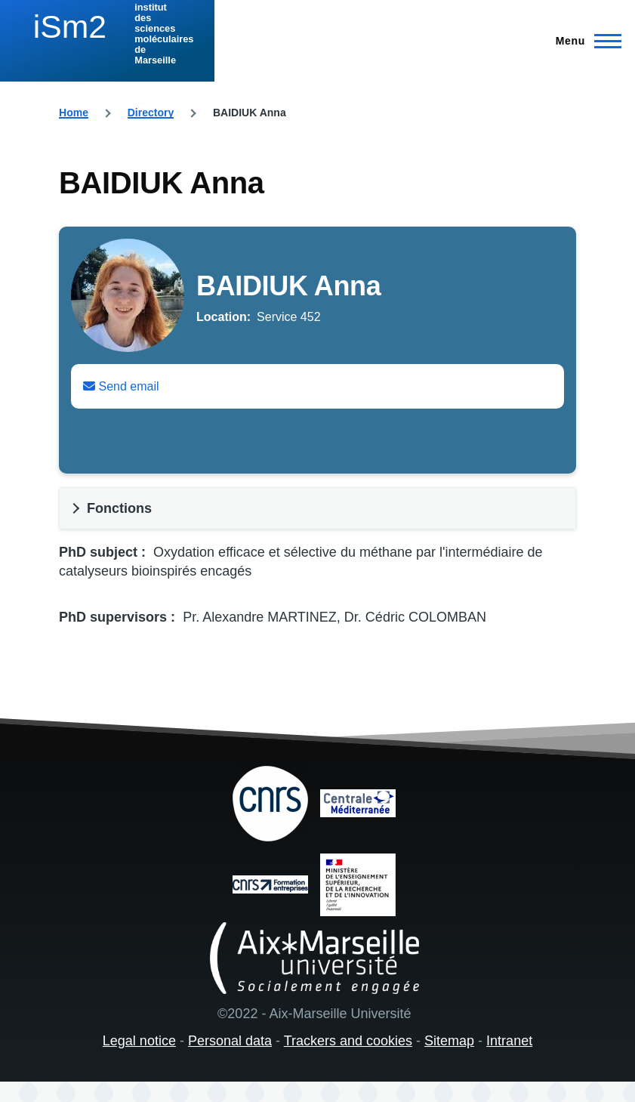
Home (73, 112)
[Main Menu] (584, 40)
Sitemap (449, 1040)
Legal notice (139, 1040)
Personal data (230, 1040)
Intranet (509, 1040)
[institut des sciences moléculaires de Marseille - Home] (107, 34)
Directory (151, 112)
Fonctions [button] (119, 508)
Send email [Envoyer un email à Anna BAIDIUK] (121, 386)
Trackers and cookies (348, 1040)
